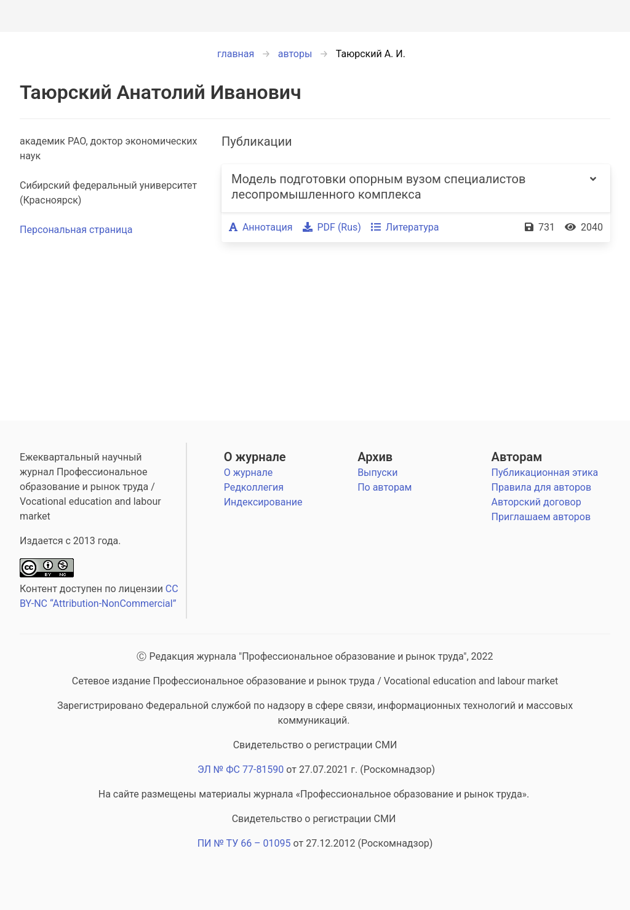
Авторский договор (536, 502)
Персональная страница (76, 229)
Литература (405, 227)
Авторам (517, 456)
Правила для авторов (542, 487)
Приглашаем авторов (541, 517)
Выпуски (377, 472)
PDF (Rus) (332, 227)
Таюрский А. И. (370, 54)
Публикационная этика (545, 472)
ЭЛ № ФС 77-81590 (240, 769)
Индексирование (263, 502)
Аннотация (261, 227)
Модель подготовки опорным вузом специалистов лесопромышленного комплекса (378, 187)
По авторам (384, 487)
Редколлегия (254, 487)
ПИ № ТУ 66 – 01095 (244, 843)
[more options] (593, 188)
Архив (375, 456)
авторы (295, 54)
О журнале (255, 456)
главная (235, 54)
